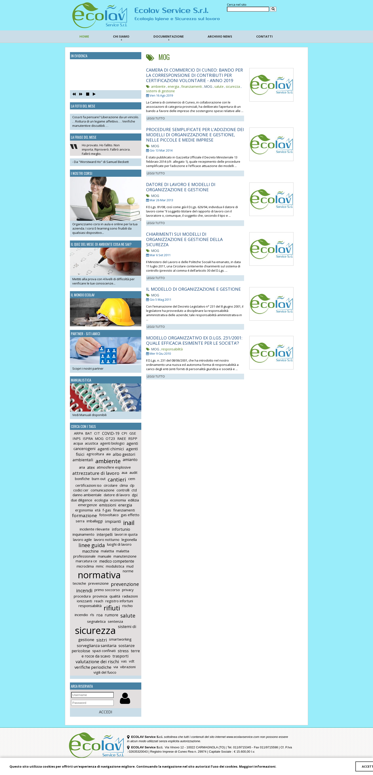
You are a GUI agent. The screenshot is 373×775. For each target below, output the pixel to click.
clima (124, 485)
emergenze (87, 504)
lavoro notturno (106, 539)
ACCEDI (105, 712)
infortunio (121, 529)
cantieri (117, 479)
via (115, 666)
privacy (128, 589)
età (97, 510)
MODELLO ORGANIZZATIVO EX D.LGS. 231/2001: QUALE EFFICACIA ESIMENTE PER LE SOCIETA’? (194, 340)
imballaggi (95, 521)
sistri (101, 640)
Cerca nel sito (236, 4)
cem (131, 478)
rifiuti (112, 607)
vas (124, 661)
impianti (113, 521)
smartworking (120, 639)
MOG (99, 438)
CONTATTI (264, 36)
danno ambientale (87, 494)
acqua (78, 443)
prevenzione (98, 583)
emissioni (107, 505)
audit (133, 472)
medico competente (116, 561)
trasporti (120, 656)
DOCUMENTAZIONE (168, 37)
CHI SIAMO (121, 37)
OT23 (110, 438)
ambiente (108, 461)
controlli (123, 490)
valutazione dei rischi (97, 661)
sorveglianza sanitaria (96, 645)
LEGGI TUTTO (156, 118)
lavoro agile (82, 539)
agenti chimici (111, 448)
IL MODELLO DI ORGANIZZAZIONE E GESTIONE (193, 289)
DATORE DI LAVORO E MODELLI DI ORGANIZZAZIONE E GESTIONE (180, 186)
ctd (134, 490)
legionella (129, 539)
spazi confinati (104, 650)
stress (123, 650)
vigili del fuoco (104, 672)
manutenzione (125, 556)
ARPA (78, 433)
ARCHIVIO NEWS (220, 36)
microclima (85, 566)
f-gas (107, 510)
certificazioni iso (88, 485)
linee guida (92, 545)
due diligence (81, 500)
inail (128, 523)
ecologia (101, 500)
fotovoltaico (109, 514)
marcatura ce (86, 561)
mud (129, 566)
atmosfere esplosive (114, 467)
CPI (124, 433)
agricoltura (95, 453)
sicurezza (95, 630)
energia (125, 505)
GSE (132, 433)
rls (92, 614)
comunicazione (102, 490)
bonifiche (82, 478)
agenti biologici (112, 443)
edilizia (133, 500)
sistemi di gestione (160, 91)
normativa (99, 575)
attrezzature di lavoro (95, 473)
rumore (111, 615)
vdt (131, 661)
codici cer (80, 490)
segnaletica (96, 621)
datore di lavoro (117, 494)
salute (127, 615)
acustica (91, 443)
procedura (82, 596)
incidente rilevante (95, 529)
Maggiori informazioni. (257, 766)
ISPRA (88, 438)
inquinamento (83, 534)
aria (82, 467)
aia (108, 453)
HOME (84, 36)
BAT (88, 433)
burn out (99, 478)
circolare (111, 485)
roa (99, 615)
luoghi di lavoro (119, 544)
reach (98, 600)
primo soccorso (107, 589)
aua (124, 472)
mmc (100, 566)
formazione (84, 515)
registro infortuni (119, 600)
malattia (107, 551)
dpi (134, 495)
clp (132, 485)
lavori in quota (126, 534)
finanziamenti (124, 510)
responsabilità (90, 605)
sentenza (115, 621)
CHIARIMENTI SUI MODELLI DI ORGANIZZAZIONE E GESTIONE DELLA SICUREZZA (184, 239)
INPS (77, 438)
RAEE (121, 438)
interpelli (105, 534)
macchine (90, 551)
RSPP (132, 438)
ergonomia (84, 510)
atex (91, 467)
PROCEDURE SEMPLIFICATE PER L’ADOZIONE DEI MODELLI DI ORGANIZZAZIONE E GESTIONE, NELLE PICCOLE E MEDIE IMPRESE (195, 135)
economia (118, 500)
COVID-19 (110, 433)
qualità (114, 596)
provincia (100, 596)
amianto (130, 459)
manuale (104, 556)
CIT (97, 433)
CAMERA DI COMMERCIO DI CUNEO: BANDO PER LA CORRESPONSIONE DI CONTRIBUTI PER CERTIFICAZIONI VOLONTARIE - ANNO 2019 (194, 75)
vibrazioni (128, 666)
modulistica (115, 566)
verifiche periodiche (92, 667)
